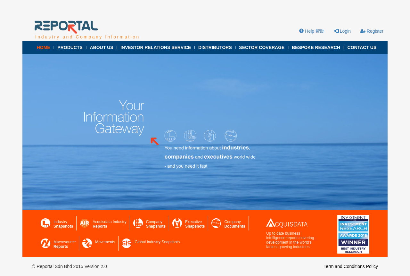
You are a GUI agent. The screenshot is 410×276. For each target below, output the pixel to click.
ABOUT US (101, 47)
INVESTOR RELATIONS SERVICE (155, 47)
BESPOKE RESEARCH (316, 47)
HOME (43, 47)
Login (342, 31)
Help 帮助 (311, 31)
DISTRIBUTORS (215, 47)
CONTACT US (362, 47)
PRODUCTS (70, 47)
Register (371, 31)
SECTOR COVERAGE (261, 47)
